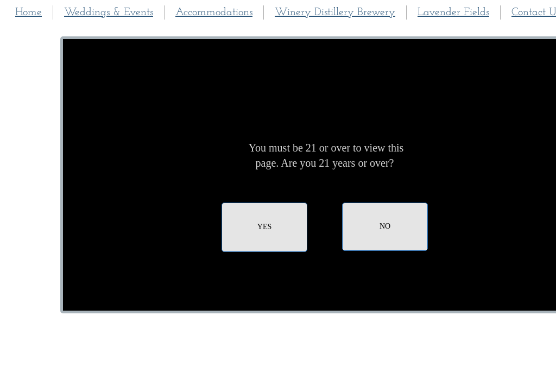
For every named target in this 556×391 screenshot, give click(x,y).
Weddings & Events (108, 12)
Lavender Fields (453, 12)
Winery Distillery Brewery (335, 12)
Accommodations (213, 12)
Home (28, 12)
